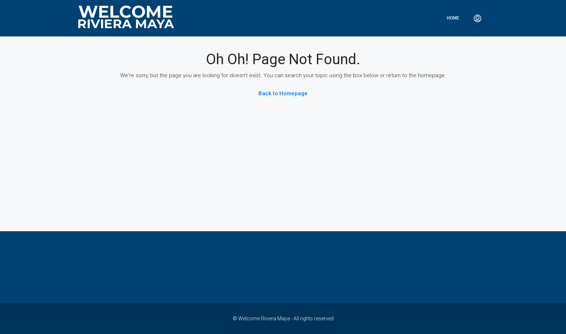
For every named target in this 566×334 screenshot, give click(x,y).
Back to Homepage (283, 93)
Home (453, 18)
